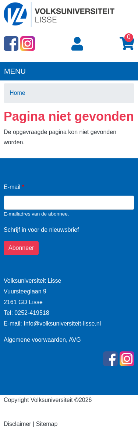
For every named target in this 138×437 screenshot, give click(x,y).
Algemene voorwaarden (35, 340)
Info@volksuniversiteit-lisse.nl (61, 323)
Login (79, 44)
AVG (75, 340)
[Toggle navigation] (127, 70)
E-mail (12, 187)
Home (17, 93)
